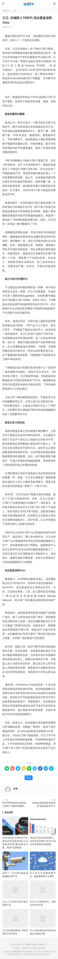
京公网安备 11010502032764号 (37, 954)
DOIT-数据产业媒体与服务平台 (29, 4)
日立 (28, 777)
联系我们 (42, 948)
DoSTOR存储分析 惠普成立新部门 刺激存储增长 (14, 804)
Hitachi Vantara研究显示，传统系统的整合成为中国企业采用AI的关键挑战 (43, 841)
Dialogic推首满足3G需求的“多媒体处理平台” (44, 804)
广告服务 (24, 948)
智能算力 (6, 11)
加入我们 (33, 948)
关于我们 (15, 948)
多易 (15, 788)
